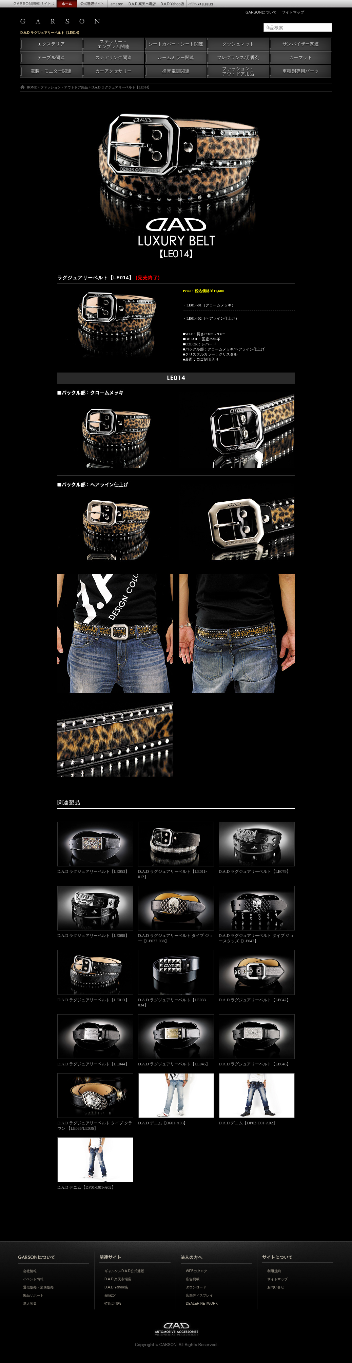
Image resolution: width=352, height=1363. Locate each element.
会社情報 (30, 1271)
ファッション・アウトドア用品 (238, 71)
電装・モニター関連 (51, 71)
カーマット (300, 57)
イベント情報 (33, 1279)
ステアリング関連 (113, 57)
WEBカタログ (196, 1271)
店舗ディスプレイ (199, 1295)
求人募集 (30, 1303)
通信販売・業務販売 (38, 1287)
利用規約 (274, 1271)
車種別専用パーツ (300, 71)
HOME (32, 87)
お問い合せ (275, 1287)
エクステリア (51, 44)
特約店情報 (112, 1303)
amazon (110, 1295)
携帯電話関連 (176, 71)
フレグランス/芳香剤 (238, 57)
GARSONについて (261, 12)
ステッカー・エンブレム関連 (113, 44)
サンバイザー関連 (300, 44)
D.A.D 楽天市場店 (117, 1279)
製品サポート (33, 1295)
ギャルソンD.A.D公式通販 (124, 1271)
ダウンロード (196, 1287)
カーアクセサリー (113, 71)
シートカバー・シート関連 (176, 44)
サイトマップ (293, 12)
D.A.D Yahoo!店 (116, 1287)
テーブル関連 (51, 57)
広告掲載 (192, 1279)
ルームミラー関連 (176, 57)
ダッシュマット (238, 44)
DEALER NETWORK (202, 1303)
